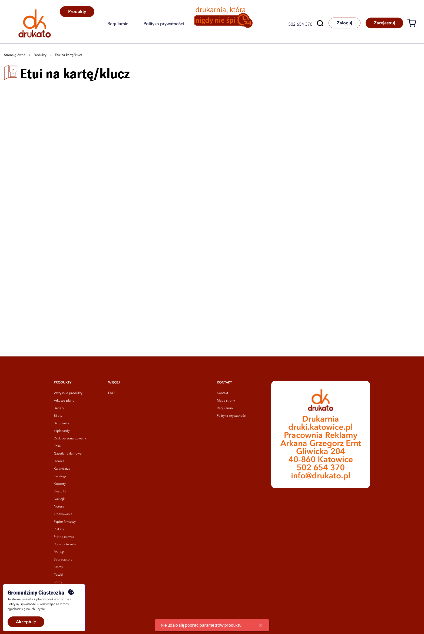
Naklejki (59, 499)
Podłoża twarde (65, 544)
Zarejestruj (384, 23)
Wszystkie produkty (68, 393)
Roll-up (59, 552)
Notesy (59, 506)
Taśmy (58, 567)
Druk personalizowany (70, 438)
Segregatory (63, 559)
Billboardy (61, 423)
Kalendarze (62, 469)
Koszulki (60, 491)
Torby (58, 582)
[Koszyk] (413, 24)
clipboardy (62, 431)
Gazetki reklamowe (68, 453)
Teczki (58, 574)
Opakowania (63, 514)
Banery (59, 408)
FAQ (111, 393)
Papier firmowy (65, 521)
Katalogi (60, 476)
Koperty (60, 484)
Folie (57, 446)
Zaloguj (344, 23)
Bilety (58, 416)
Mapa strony (226, 400)
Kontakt (222, 393)
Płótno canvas (64, 537)
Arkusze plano (64, 400)
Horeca (59, 461)
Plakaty (59, 529)
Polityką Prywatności (22, 604)
